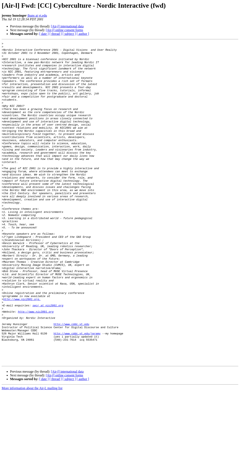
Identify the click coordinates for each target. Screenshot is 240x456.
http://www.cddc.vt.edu (71, 381)
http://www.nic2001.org (36, 366)
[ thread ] (55, 34)
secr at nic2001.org (47, 358)
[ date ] (44, 34)
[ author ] (83, 34)
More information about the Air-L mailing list (32, 452)
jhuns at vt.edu (37, 15)
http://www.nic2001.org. (22, 351)
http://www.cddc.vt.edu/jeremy (77, 392)
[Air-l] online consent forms (64, 30)
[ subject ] (69, 34)
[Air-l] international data (67, 26)
